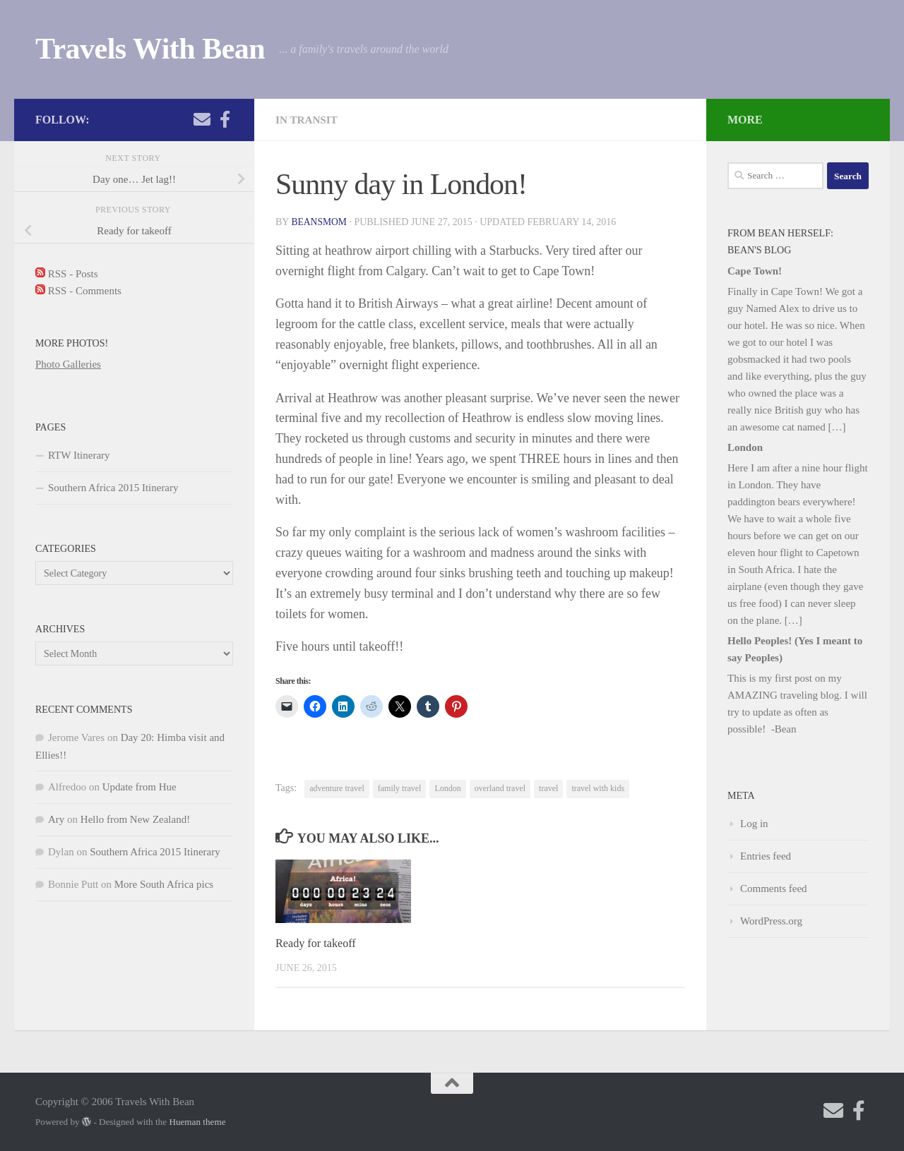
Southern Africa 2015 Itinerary (113, 487)
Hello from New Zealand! (135, 819)
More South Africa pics (163, 884)
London (447, 788)
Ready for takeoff (317, 943)
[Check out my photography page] (224, 119)
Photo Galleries (68, 364)
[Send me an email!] (202, 119)
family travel (400, 788)
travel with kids (597, 788)
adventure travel (336, 788)
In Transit (308, 120)
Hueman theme (197, 1121)
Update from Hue (139, 787)
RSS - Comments (78, 290)
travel (548, 788)
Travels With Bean (150, 48)
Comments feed (773, 888)
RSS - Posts (66, 273)
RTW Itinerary (79, 455)
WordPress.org (771, 921)
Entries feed (765, 856)
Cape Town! (754, 271)
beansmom (319, 222)
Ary (56, 819)
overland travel (500, 788)
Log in (754, 823)
